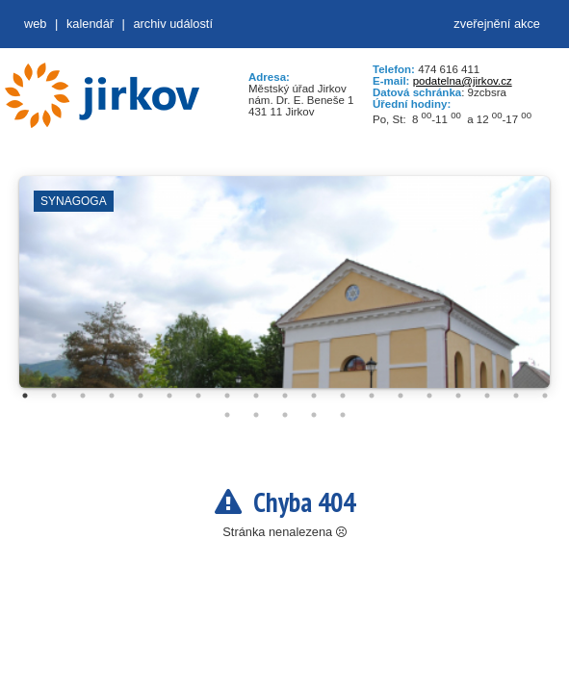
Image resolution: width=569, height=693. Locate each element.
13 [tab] (371, 395)
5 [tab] (140, 395)
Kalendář (90, 23)
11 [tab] (313, 395)
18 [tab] (516, 395)
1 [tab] (25, 395)
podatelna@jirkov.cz (462, 81)
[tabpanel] (284, 291)
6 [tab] (169, 395)
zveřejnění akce (496, 23)
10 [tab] (285, 395)
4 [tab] (111, 395)
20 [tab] (227, 414)
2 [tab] (54, 395)
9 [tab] (256, 395)
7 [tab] (198, 395)
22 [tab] (285, 414)
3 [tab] (82, 395)
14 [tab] (400, 395)
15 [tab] (429, 395)
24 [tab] (342, 414)
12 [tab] (342, 395)
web (35, 23)
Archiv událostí (173, 23)
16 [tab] (458, 395)
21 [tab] (256, 414)
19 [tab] (545, 395)
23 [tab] (313, 414)
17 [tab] (487, 395)
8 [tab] (227, 395)
